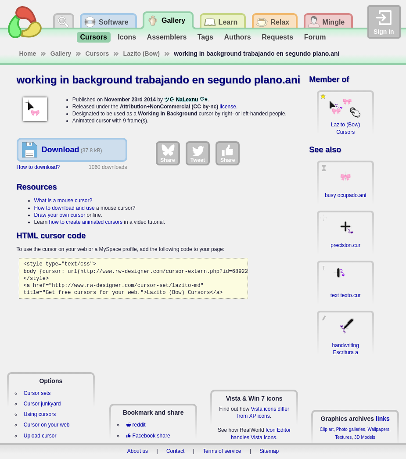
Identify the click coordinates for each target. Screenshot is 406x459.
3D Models (364, 437)
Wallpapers (378, 429)
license (228, 107)
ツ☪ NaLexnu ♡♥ (185, 100)
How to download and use (64, 208)
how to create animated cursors (85, 222)
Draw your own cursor (60, 215)
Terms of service (222, 451)
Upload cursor (40, 436)
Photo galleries (350, 429)
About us (137, 451)
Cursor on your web (47, 425)
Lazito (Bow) (141, 53)
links (383, 418)
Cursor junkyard (42, 404)
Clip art (327, 429)
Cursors (93, 37)
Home (27, 53)
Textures (343, 437)
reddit (135, 425)
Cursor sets (37, 393)
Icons (127, 37)
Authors (237, 37)
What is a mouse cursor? (63, 200)
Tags (205, 37)
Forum (315, 37)
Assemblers (167, 37)
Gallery (60, 53)
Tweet (197, 153)
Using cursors (40, 414)
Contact (175, 451)
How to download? (38, 167)
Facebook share (148, 436)
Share (167, 153)
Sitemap (269, 451)
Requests (277, 37)
